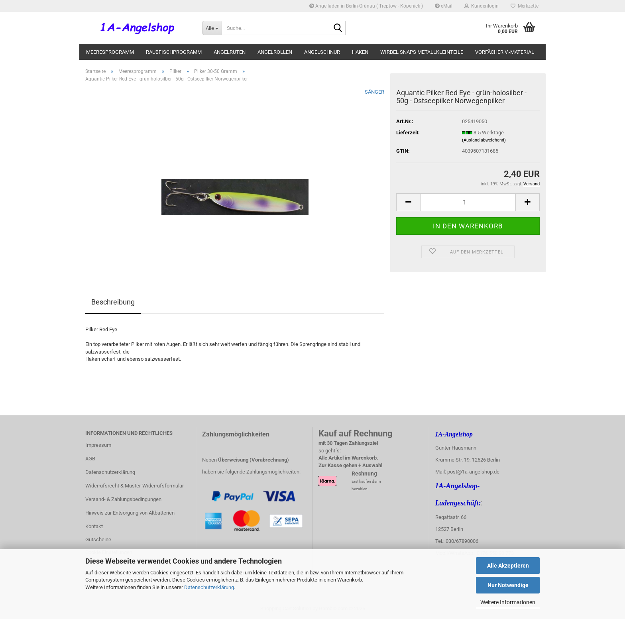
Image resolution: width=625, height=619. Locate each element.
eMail (443, 6)
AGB (90, 459)
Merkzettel (525, 6)
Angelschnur (322, 52)
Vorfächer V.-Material (504, 52)
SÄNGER (374, 92)
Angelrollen (274, 52)
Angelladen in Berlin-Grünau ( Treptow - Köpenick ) (366, 6)
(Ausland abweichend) (484, 140)
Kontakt (94, 526)
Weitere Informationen (507, 602)
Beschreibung (113, 302)
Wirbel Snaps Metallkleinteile (421, 52)
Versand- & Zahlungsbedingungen (123, 499)
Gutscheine (98, 539)
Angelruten (230, 52)
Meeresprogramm (110, 52)
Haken (360, 52)
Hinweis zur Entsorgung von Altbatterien (130, 513)
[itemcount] (468, 202)
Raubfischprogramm (174, 52)
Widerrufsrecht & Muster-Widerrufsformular (134, 486)
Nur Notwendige (508, 585)
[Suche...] (212, 28)
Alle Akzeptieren (508, 565)
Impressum (98, 445)
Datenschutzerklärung (209, 587)
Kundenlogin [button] (481, 6)
